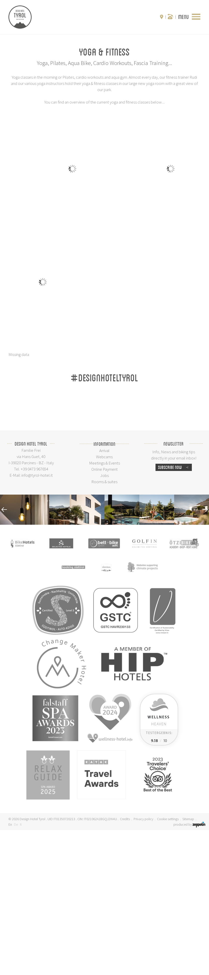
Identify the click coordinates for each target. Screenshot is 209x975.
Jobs (104, 620)
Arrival (104, 595)
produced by (189, 969)
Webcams (104, 601)
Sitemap (188, 964)
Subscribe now (175, 612)
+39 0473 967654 (34, 614)
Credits (125, 964)
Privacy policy (143, 964)
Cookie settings (168, 964)
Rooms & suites (104, 626)
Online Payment (104, 614)
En (10, 969)
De (16, 969)
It (21, 969)
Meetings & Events (104, 608)
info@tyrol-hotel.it (37, 620)
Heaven (159, 865)
